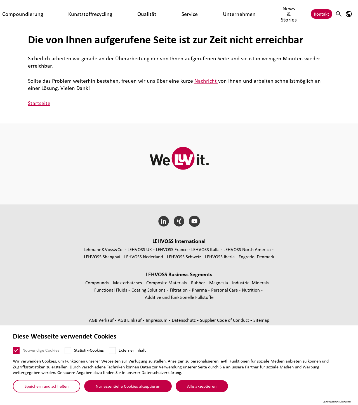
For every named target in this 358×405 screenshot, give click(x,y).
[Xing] (179, 221)
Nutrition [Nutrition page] (251, 289)
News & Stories (248, 11)
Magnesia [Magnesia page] (219, 282)
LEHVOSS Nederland (143, 256)
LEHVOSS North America (247, 249)
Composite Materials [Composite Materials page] (167, 282)
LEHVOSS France (171, 249)
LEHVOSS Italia (205, 249)
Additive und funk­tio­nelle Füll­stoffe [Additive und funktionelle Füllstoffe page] (179, 297)
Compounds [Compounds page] (97, 282)
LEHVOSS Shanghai (102, 256)
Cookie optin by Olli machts (336, 401)
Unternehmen (214, 11)
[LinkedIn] (163, 221)
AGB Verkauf (102, 320)
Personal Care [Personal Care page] (225, 289)
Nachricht (206, 81)
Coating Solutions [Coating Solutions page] (149, 289)
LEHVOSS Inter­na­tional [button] (179, 241)
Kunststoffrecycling (134, 11)
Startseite (39, 103)
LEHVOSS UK (140, 249)
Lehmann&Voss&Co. (104, 249)
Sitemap (261, 320)
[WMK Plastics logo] (34, 11)
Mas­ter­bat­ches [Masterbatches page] (128, 282)
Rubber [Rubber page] (198, 282)
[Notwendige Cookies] (16, 350)
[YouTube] (194, 221)
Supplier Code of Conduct (225, 320)
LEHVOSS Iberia (220, 256)
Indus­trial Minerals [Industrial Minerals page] (251, 282)
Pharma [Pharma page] (200, 289)
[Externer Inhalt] (112, 350)
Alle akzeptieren (201, 386)
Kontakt (321, 11)
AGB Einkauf (130, 320)
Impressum (157, 320)
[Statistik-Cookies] (68, 350)
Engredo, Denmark (256, 256)
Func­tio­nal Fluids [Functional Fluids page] (111, 289)
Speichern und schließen (47, 386)
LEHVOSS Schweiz (184, 256)
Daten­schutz (184, 320)
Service (187, 11)
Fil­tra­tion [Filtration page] (179, 289)
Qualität (167, 11)
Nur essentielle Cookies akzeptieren (128, 386)
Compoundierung (92, 11)
